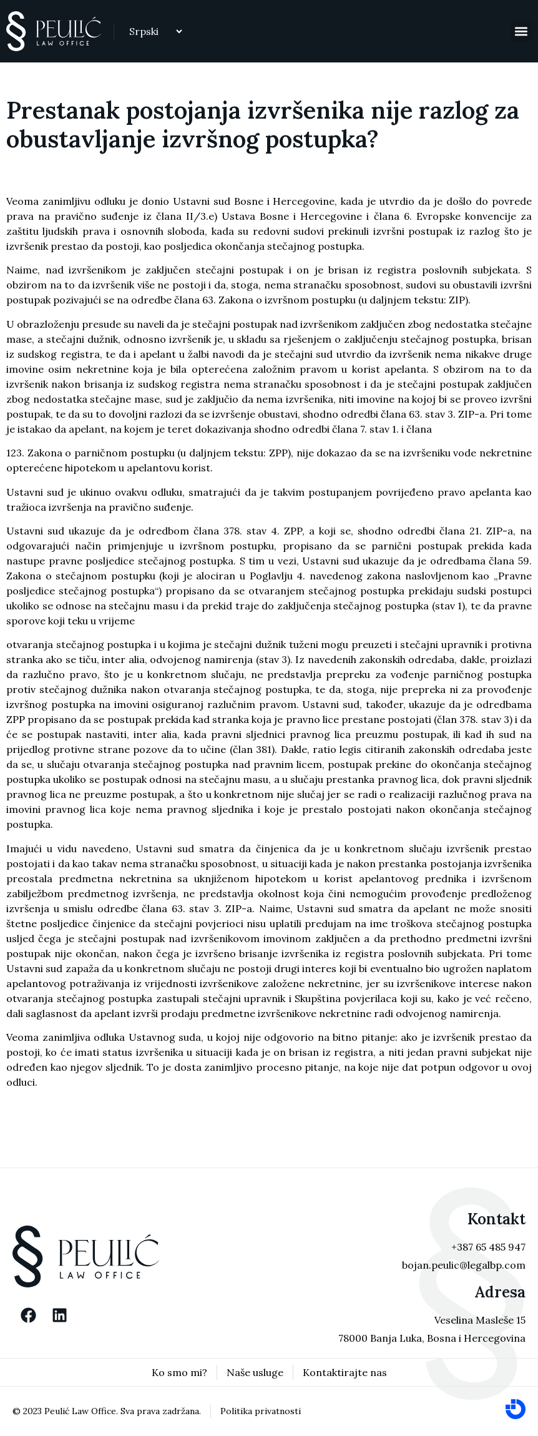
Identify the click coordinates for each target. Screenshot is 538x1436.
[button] (521, 31)
